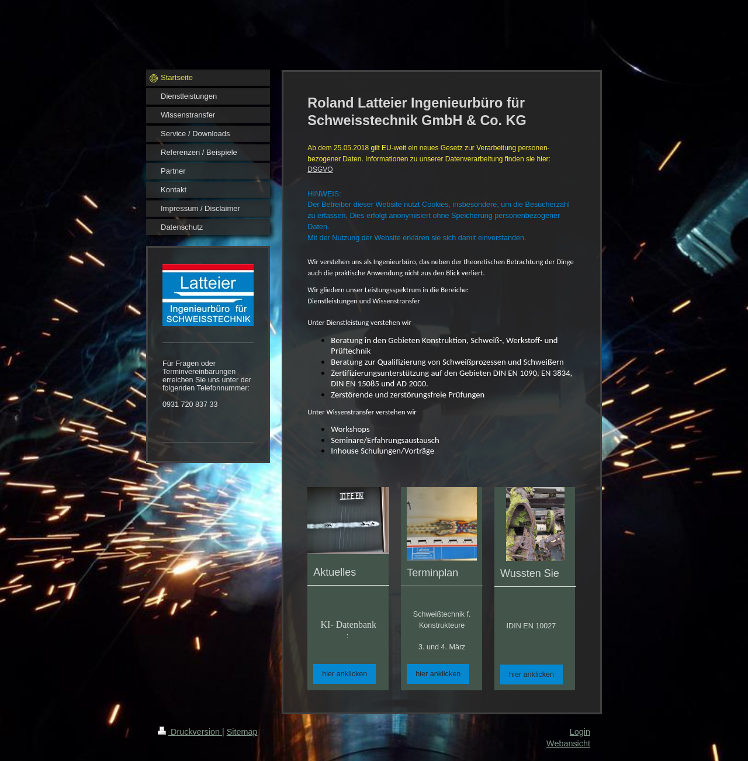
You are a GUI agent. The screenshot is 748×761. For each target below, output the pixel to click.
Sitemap (242, 731)
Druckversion (190, 731)
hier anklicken (344, 674)
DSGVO (320, 169)
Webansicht (568, 743)
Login (580, 731)
